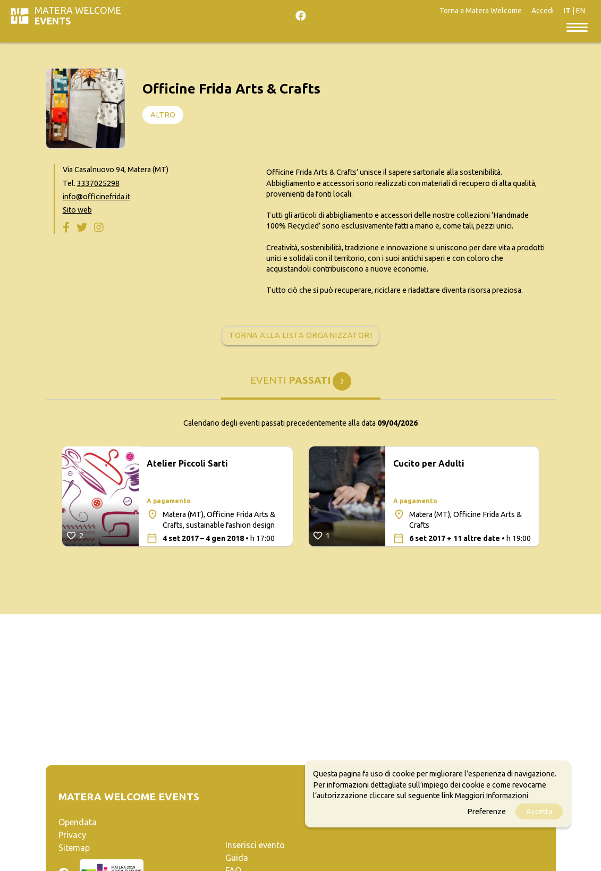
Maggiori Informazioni (491, 795)
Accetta (539, 811)
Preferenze (486, 811)
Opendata (77, 822)
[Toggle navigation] (577, 26)
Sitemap (74, 847)
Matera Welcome (78, 15)
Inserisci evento (255, 845)
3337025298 (98, 183)
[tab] (300, 385)
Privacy (72, 835)
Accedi (542, 10)
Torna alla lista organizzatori (300, 335)
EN (580, 10)
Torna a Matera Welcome (480, 10)
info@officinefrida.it (96, 196)
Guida (236, 857)
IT (567, 10)
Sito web (77, 210)
